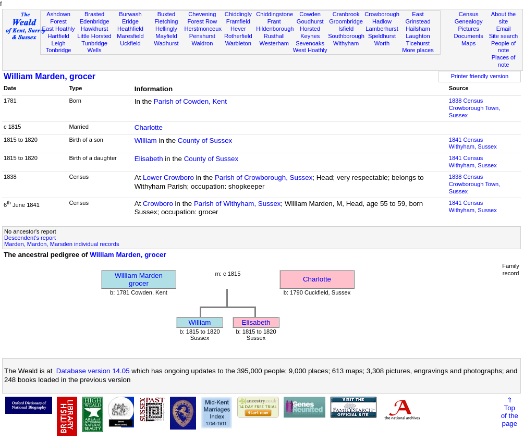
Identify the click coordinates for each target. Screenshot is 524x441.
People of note (503, 47)
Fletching (166, 21)
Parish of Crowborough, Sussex (263, 177)
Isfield (346, 29)
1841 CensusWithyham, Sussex (473, 143)
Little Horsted (94, 36)
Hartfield (58, 36)
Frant (274, 21)
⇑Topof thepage (509, 411)
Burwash (130, 14)
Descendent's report (30, 238)
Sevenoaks (310, 43)
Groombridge (346, 21)
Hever (238, 29)
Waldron (202, 43)
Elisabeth (149, 159)
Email (503, 29)
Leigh (59, 43)
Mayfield (166, 36)
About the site (503, 17)
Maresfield (130, 36)
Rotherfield (238, 36)
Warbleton (238, 43)
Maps (468, 43)
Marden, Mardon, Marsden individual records (61, 244)
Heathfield (130, 29)
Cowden (310, 14)
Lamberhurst (381, 29)
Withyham (346, 43)
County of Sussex (205, 140)
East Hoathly (58, 29)
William (146, 140)
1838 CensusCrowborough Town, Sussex (475, 107)
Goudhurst (310, 21)
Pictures (468, 29)
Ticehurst (418, 43)
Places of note (504, 61)
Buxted (166, 14)
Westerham (274, 43)
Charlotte (149, 127)
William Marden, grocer (49, 76)
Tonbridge (58, 50)
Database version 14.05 (93, 371)
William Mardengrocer (139, 279)
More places (418, 50)
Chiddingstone (274, 14)
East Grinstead (417, 17)
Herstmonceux (203, 29)
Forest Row (202, 21)
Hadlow (382, 21)
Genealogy (469, 21)
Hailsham (418, 29)
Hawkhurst (94, 29)
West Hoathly (310, 50)
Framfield (238, 21)
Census (469, 14)
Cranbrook (346, 14)
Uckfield (130, 43)
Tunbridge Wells (94, 47)
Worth (381, 43)
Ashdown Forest (58, 17)
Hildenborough (275, 29)
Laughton (418, 36)
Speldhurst (382, 36)
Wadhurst (166, 43)
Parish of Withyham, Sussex (237, 203)
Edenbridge (94, 21)
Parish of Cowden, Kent (190, 101)
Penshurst (202, 36)
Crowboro (158, 203)
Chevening (202, 14)
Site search (503, 36)
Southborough (346, 36)
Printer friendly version (480, 76)
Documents (468, 36)
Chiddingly (238, 14)
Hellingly (166, 29)
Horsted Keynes (310, 32)
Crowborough (381, 14)
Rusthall (274, 36)
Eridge (130, 21)
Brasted (94, 14)
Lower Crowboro (168, 177)
